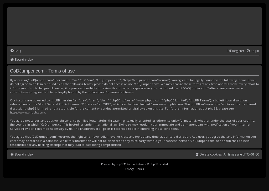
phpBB (120, 164)
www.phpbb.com (171, 104)
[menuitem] (15, 51)
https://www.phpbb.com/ (27, 112)
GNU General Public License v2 (61, 104)
